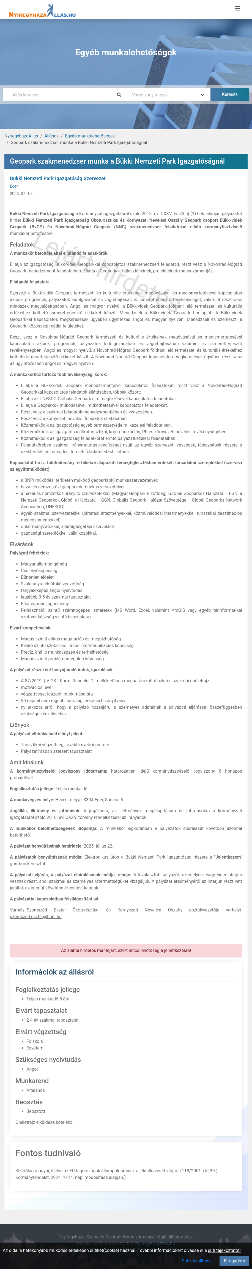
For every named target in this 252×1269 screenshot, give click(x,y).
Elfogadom (234, 1260)
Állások (51, 136)
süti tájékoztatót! (224, 1250)
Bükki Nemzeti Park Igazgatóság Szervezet (58, 178)
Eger (14, 186)
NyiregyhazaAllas (21, 136)
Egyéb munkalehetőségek (90, 136)
